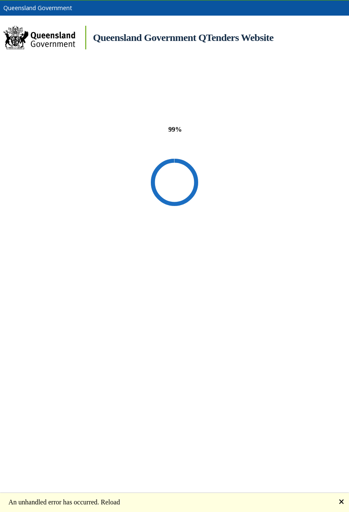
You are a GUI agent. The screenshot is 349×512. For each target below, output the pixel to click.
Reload (110, 502)
